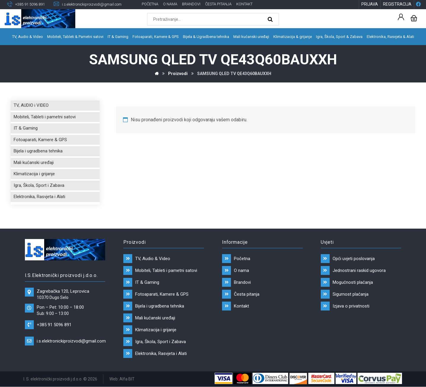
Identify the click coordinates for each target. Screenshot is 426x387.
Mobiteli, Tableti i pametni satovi (45, 117)
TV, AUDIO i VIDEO (31, 105)
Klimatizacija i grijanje (34, 174)
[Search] (271, 19)
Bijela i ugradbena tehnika (38, 151)
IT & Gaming (26, 128)
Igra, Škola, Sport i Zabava (39, 185)
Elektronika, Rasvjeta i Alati (39, 197)
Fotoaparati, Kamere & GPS (40, 140)
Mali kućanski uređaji (34, 162)
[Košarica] (414, 18)
